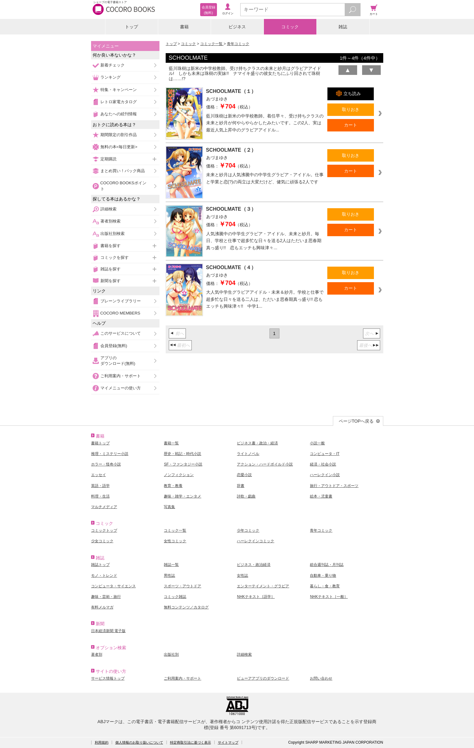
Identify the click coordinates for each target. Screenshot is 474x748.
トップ (131, 26)
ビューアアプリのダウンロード (263, 678)
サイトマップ (228, 742)
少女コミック (102, 541)
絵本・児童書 (321, 496)
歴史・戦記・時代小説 (182, 454)
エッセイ (98, 475)
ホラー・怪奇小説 (106, 464)
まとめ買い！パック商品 (122, 170)
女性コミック (175, 541)
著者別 (96, 654)
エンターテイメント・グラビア (263, 586)
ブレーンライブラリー (120, 301)
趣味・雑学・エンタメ (182, 496)
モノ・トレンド (104, 575)
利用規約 (101, 742)
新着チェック (112, 65)
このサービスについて (120, 333)
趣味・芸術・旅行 (106, 596)
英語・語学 (100, 486)
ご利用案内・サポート (120, 376)
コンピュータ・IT (324, 454)
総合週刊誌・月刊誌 (326, 564)
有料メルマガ (102, 607)
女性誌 (242, 575)
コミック (290, 26)
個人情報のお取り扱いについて (139, 742)
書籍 (184, 26)
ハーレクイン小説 (325, 475)
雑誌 (342, 26)
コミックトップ (104, 530)
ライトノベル (248, 454)
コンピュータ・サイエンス (113, 586)
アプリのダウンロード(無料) (118, 361)
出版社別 (171, 654)
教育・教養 (173, 486)
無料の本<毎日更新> (118, 147)
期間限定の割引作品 (118, 134)
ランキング (110, 77)
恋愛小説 (244, 475)
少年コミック (248, 530)
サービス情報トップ (108, 678)
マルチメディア (104, 507)
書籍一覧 (171, 443)
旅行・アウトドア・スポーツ (334, 486)
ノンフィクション (179, 475)
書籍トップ (100, 443)
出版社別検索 (112, 233)
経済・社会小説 (323, 464)
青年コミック (238, 44)
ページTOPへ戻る (356, 421)
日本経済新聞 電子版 (108, 631)
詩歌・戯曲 (246, 496)
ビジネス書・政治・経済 (257, 443)
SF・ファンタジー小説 (183, 464)
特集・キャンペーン (118, 89)
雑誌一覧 (171, 564)
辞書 (240, 486)
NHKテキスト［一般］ (328, 596)
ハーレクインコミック (255, 541)
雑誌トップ (100, 564)
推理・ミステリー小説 (109, 454)
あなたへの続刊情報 (118, 114)
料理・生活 (100, 496)
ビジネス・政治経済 (253, 564)
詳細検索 (108, 209)
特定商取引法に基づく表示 (190, 742)
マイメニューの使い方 (120, 388)
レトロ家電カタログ (118, 101)
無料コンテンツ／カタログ (186, 607)
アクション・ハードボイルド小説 (265, 464)
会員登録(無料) (113, 345)
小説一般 (317, 443)
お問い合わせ (321, 678)
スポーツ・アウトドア (182, 586)
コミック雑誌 (175, 596)
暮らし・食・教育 (325, 586)
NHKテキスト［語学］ (255, 596)
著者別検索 (110, 221)
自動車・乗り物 (323, 575)
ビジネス (237, 26)
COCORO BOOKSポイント (123, 186)
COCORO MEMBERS (120, 313)
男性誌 (169, 575)
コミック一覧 (211, 44)
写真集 (169, 507)
